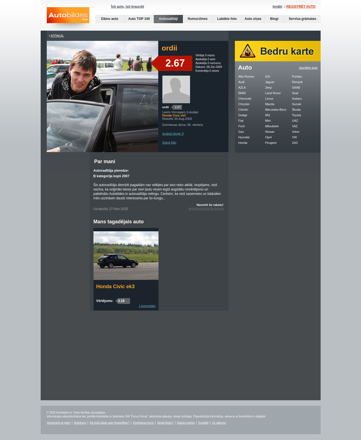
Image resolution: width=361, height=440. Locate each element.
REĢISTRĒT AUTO (300, 7)
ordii (165, 107)
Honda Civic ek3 (115, 286)
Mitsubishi (272, 126)
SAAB (296, 87)
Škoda (296, 109)
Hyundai (244, 137)
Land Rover (273, 93)
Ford (241, 126)
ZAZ (295, 142)
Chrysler (244, 104)
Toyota (296, 115)
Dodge (242, 115)
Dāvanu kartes (186, 422)
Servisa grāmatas (302, 19)
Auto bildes (68, 19)
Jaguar (270, 82)
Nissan (270, 131)
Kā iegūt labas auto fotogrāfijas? (109, 422)
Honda (242, 142)
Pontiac (297, 76)
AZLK (242, 87)
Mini (268, 120)
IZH (267, 76)
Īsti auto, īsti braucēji (127, 7)
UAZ (295, 120)
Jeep (268, 87)
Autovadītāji (168, 19)
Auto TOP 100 (139, 19)
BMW (242, 93)
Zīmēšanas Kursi (143, 422)
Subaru (297, 98)
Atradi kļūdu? (165, 422)
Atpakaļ (57, 35)
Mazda (269, 104)
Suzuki (296, 104)
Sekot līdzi (169, 142)
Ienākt (277, 7)
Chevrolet (244, 98)
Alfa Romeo (246, 76)
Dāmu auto (109, 19)
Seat (295, 93)
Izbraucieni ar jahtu (59, 422)
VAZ (295, 126)
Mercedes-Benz (276, 109)
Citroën (243, 109)
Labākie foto (227, 19)
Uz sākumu (219, 422)
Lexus (269, 98)
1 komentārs (147, 306)
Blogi (274, 19)
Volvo (296, 131)
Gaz (241, 131)
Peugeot (271, 142)
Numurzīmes (197, 19)
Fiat (240, 120)
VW (294, 137)
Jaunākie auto (308, 67)
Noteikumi (80, 422)
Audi (241, 82)
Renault (297, 82)
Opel (268, 137)
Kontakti (203, 422)
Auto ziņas (253, 19)
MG (267, 115)
